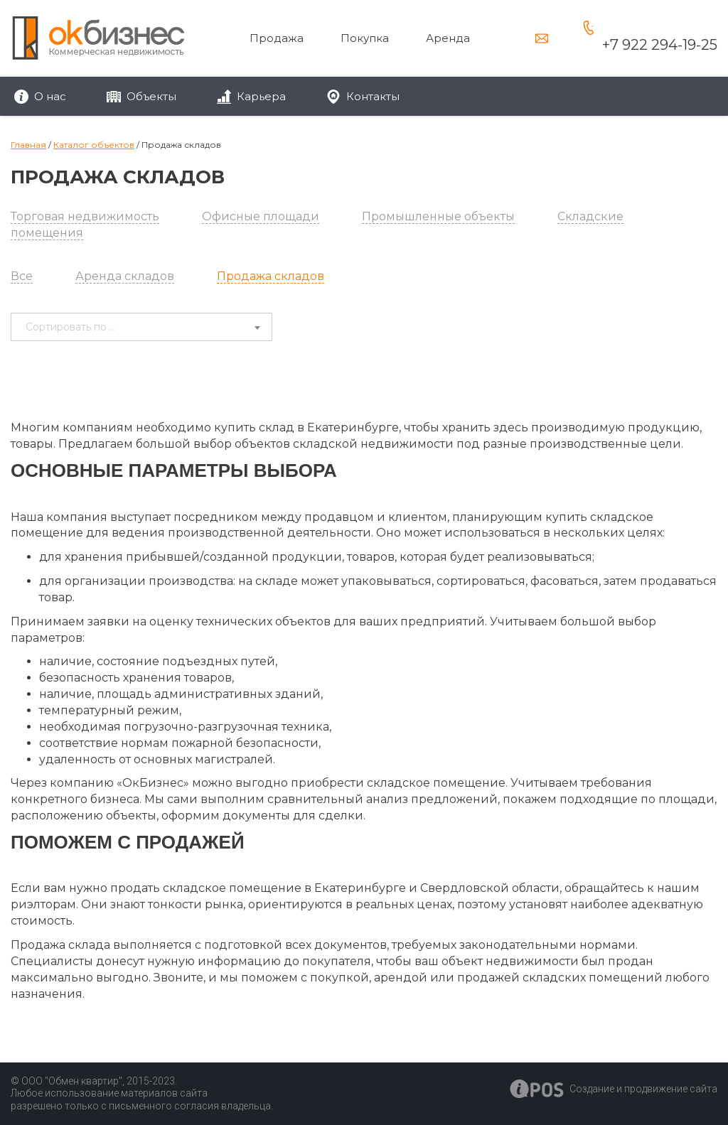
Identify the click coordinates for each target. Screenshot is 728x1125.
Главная (28, 144)
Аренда (448, 38)
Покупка (365, 38)
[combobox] (141, 327)
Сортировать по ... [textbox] (71, 327)
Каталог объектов (93, 144)
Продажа (277, 38)
